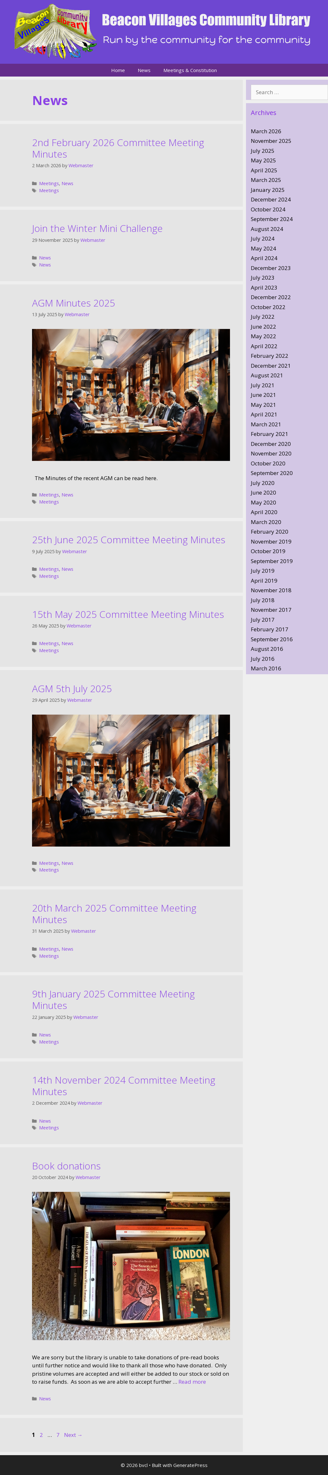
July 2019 (263, 570)
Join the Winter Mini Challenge (97, 228)
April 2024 (264, 258)
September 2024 (272, 219)
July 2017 (263, 619)
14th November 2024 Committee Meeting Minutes (123, 1085)
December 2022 (271, 297)
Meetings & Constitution (190, 70)
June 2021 (263, 394)
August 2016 (267, 648)
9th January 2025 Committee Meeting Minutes (113, 999)
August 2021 (267, 375)
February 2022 (269, 355)
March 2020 (266, 522)
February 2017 (269, 629)
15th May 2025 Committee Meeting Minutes (128, 614)
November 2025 (271, 140)
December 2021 (271, 365)
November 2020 (271, 453)
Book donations (66, 1165)
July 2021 (263, 385)
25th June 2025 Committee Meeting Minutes (128, 539)
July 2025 (263, 150)
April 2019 (264, 580)
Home (118, 70)
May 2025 (263, 160)
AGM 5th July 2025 (72, 688)
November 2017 (271, 609)
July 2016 (263, 658)
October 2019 (268, 551)
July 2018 (263, 600)
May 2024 (263, 248)
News (144, 70)
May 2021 (263, 404)
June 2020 (263, 492)
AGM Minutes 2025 (73, 302)
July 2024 (263, 238)
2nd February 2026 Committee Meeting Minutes (118, 148)
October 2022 (268, 307)
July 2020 (263, 483)
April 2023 (264, 287)
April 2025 (264, 170)
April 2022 (264, 346)
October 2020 (268, 463)
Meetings (49, 183)
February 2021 (269, 434)
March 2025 (266, 180)
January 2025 (268, 189)
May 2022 (263, 336)
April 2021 (264, 414)
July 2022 (263, 316)
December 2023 (271, 268)
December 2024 (271, 199)
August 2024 (267, 229)
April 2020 (264, 512)
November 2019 (271, 541)
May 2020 (263, 502)
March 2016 (266, 668)
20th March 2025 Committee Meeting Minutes (114, 913)
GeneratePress (190, 1465)
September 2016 (272, 639)
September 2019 (272, 561)
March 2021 (266, 424)
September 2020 (272, 473)
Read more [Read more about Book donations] (192, 1381)
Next (73, 1434)
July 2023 (263, 277)
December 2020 (271, 443)
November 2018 (271, 590)
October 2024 (268, 209)
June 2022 (263, 326)
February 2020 (269, 531)
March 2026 (266, 131)
